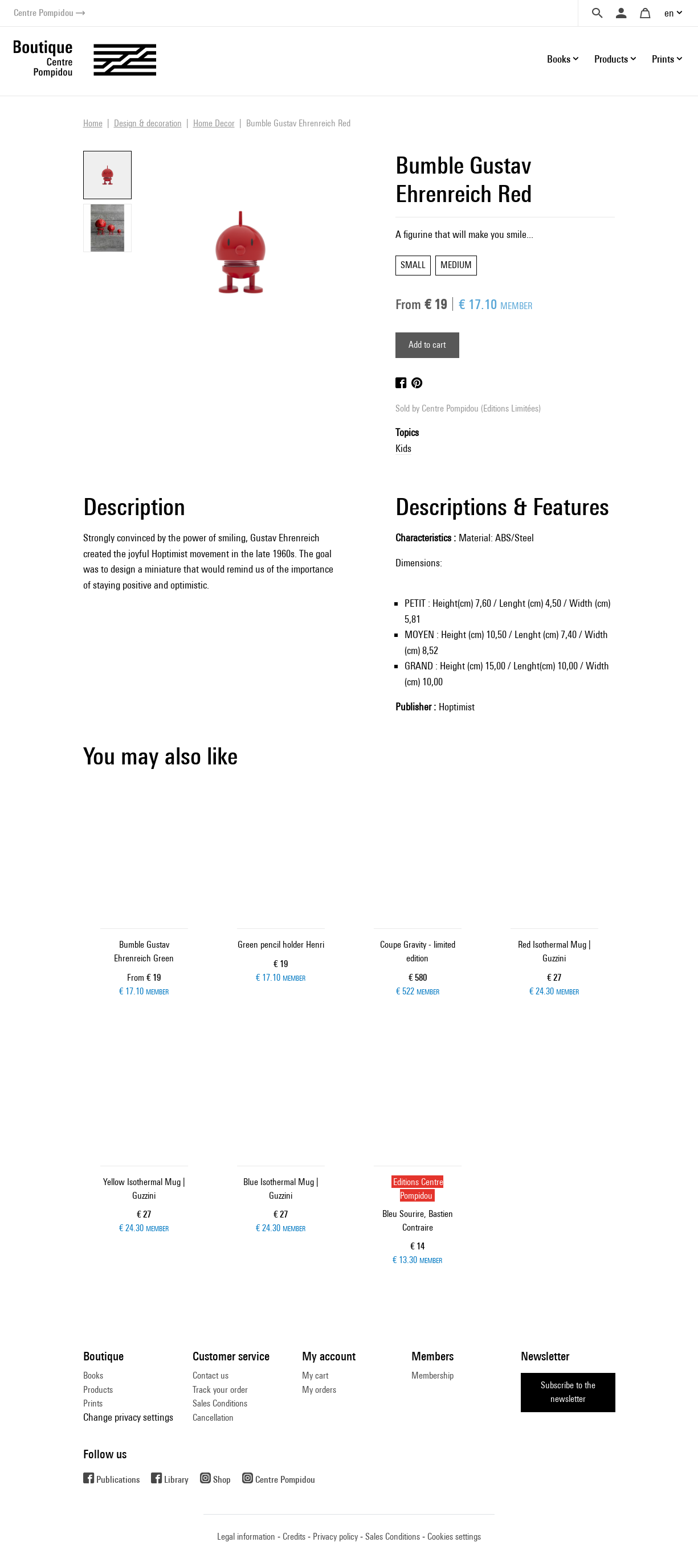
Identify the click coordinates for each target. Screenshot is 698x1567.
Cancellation (213, 1417)
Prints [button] (663, 59)
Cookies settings (454, 1536)
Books (93, 1375)
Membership (432, 1375)
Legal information (246, 1536)
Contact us (210, 1375)
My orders (319, 1389)
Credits (294, 1536)
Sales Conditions (220, 1403)
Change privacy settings (128, 1417)
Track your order (220, 1389)
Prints (93, 1403)
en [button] (669, 13)
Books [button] (558, 59)
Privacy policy (335, 1536)
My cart (315, 1375)
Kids (403, 448)
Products (98, 1389)
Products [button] (611, 59)
